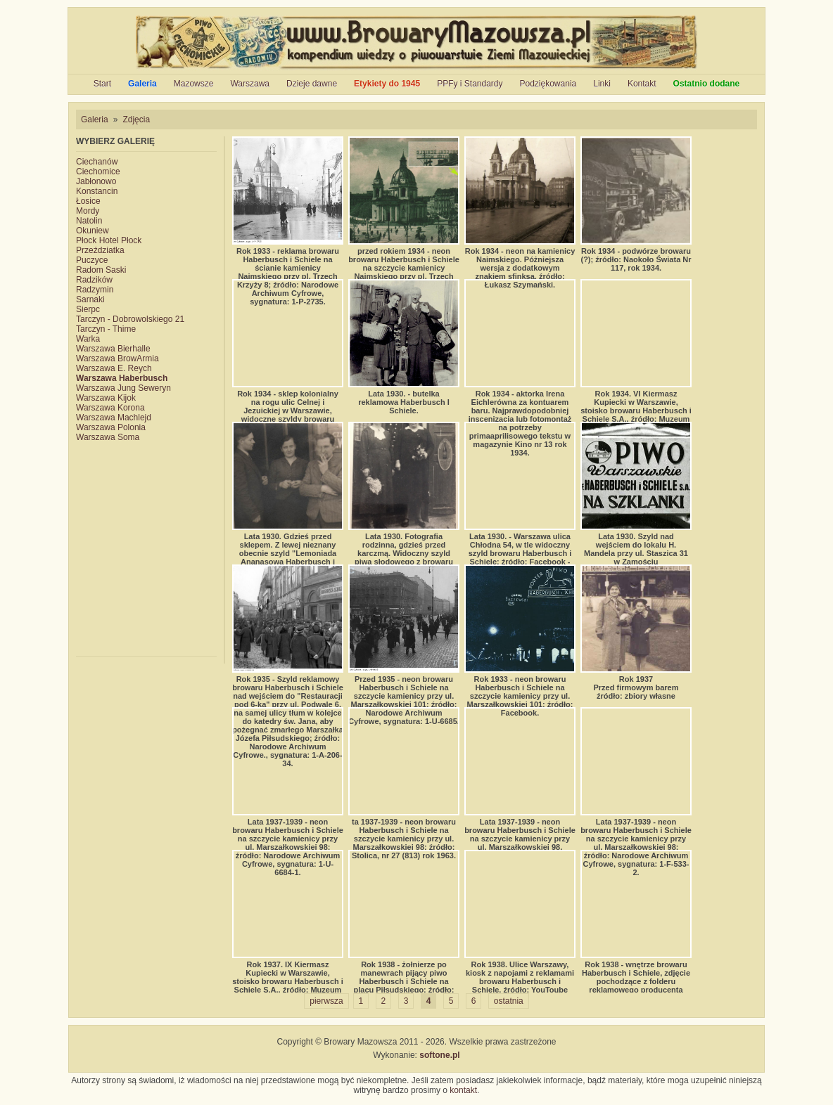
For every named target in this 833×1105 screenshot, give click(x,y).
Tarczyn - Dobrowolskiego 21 (130, 319)
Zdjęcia (136, 119)
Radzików (94, 280)
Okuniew (92, 230)
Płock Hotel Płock (108, 240)
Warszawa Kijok (106, 398)
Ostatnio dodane (706, 84)
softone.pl (439, 1055)
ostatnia (508, 1001)
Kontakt (642, 84)
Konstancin (96, 191)
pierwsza (326, 1001)
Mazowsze (194, 84)
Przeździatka (100, 250)
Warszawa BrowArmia (117, 358)
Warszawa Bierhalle (113, 349)
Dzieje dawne (311, 84)
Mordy (87, 211)
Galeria (142, 84)
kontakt (463, 1090)
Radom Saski (101, 270)
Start (102, 84)
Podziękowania (548, 84)
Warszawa (249, 84)
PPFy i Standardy (469, 84)
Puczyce (92, 260)
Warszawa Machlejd (113, 417)
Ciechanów (96, 162)
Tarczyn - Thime (106, 329)
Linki (602, 84)
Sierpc (88, 309)
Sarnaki (90, 299)
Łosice (88, 201)
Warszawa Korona (110, 408)
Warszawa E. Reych (114, 368)
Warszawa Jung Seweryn (123, 388)
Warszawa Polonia (111, 427)
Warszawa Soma (107, 437)
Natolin (89, 221)
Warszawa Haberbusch (121, 378)
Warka (88, 339)
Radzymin (94, 290)
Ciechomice (98, 171)
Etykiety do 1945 (387, 84)
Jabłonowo (96, 181)
